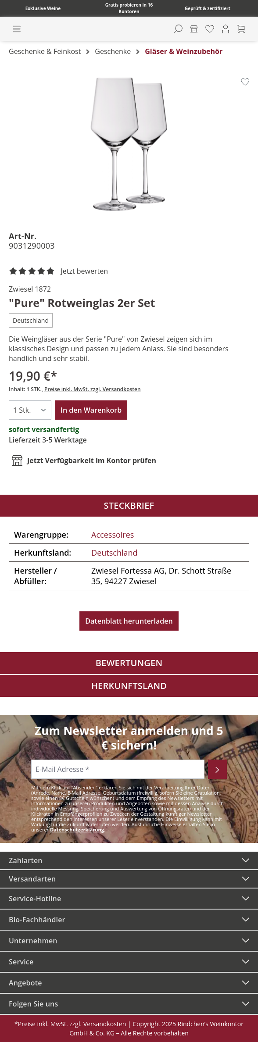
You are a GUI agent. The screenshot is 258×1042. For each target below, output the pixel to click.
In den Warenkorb (91, 410)
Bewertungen (129, 663)
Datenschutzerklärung (77, 829)
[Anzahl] (30, 410)
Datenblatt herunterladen (128, 621)
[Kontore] (194, 29)
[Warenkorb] (241, 29)
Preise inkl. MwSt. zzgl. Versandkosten (92, 389)
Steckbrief (129, 505)
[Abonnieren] (217, 769)
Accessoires (112, 534)
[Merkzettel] (210, 29)
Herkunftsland (129, 686)
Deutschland (114, 552)
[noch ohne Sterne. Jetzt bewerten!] (60, 271)
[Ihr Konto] (225, 29)
